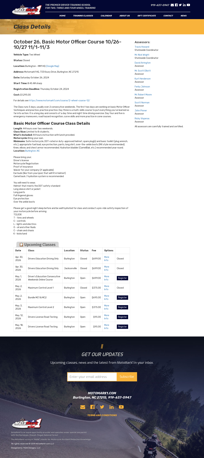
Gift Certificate (147, 15)
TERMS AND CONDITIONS (102, 415)
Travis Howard (142, 47)
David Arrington (143, 62)
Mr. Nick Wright (142, 55)
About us (125, 15)
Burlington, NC (32, 151)
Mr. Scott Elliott (143, 70)
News (184, 15)
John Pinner (141, 110)
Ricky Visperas (142, 118)
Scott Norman (142, 102)
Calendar (106, 15)
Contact (168, 15)
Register (122, 278)
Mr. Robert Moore (143, 94)
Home (62, 15)
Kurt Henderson (143, 78)
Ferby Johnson (142, 86)
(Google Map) (52, 66)
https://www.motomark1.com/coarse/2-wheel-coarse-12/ (59, 100)
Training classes (83, 15)
